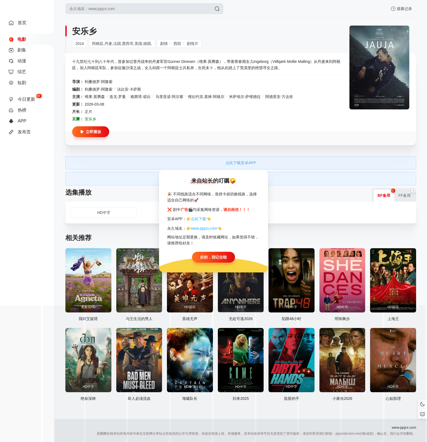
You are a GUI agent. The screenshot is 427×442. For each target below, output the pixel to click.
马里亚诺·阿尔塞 (169, 96)
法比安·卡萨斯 (129, 89)
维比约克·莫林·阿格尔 (206, 96)
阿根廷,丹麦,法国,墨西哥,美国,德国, (122, 43)
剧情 (164, 43)
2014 (79, 43)
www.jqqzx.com (204, 228)
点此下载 (198, 219)
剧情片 (192, 43)
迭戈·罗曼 (117, 96)
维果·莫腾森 (95, 96)
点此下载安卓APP (240, 163)
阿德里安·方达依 (279, 96)
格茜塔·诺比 (140, 96)
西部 (177, 43)
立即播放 (90, 132)
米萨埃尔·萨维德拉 (245, 96)
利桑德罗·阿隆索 (98, 81)
